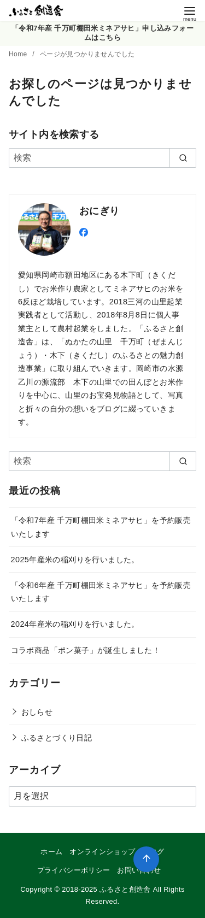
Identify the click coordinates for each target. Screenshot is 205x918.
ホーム (51, 852)
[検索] (102, 158)
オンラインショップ (102, 852)
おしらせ (37, 712)
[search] (182, 158)
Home (19, 54)
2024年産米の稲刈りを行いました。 (75, 624)
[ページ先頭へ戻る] (146, 859)
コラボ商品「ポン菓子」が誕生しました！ (86, 650)
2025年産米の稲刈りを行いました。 (75, 559)
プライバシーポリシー (73, 870)
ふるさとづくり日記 (56, 737)
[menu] (189, 13)
